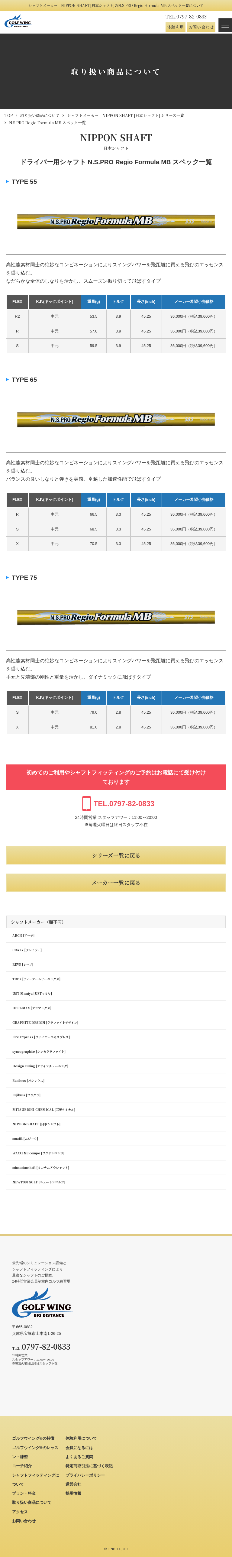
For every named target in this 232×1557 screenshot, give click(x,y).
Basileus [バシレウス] (28, 1080)
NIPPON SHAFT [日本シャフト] (36, 1124)
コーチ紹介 (22, 1466)
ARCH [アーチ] (23, 935)
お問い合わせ (201, 27)
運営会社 (73, 1484)
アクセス (20, 1512)
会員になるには (79, 1447)
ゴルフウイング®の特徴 (33, 1438)
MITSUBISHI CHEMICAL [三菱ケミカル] (43, 1109)
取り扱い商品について (31, 1502)
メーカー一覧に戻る (116, 882)
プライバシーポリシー (85, 1475)
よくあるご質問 (79, 1457)
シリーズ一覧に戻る (116, 855)
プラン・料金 (24, 1493)
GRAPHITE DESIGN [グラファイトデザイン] (45, 1022)
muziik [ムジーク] (25, 1138)
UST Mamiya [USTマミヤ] (32, 993)
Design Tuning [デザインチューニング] (40, 1066)
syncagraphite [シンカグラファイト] (39, 1051)
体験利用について (81, 1438)
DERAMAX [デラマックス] (31, 1008)
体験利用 (175, 27)
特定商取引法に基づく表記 (89, 1466)
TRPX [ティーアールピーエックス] (36, 979)
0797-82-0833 (186, 16)
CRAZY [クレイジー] (27, 950)
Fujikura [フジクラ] (26, 1095)
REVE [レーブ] (22, 964)
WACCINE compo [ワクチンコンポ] (38, 1153)
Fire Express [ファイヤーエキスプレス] (41, 1037)
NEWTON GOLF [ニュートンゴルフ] (38, 1182)
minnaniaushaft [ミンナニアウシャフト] (40, 1167)
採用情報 (73, 1493)
